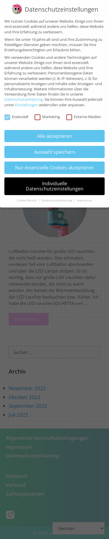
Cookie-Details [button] (27, 197)
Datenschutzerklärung (23, 96)
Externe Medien (83, 113)
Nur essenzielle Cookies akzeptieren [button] (54, 164)
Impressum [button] (84, 197)
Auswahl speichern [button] (54, 148)
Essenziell (16, 113)
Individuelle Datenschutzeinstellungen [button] (54, 183)
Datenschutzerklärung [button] (57, 197)
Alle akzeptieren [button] (54, 132)
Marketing (47, 113)
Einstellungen (26, 101)
